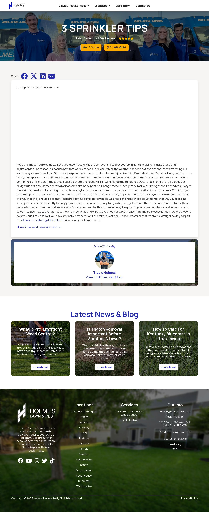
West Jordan (84, 486)
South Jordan (84, 470)
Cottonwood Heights (84, 411)
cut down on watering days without (41, 220)
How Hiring (175, 444)
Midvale (84, 438)
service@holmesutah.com (175, 411)
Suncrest (84, 481)
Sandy (84, 465)
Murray (84, 449)
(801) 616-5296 (116, 47)
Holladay (84, 427)
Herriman (84, 422)
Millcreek (83, 443)
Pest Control (129, 420)
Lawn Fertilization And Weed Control (129, 413)
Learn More (40, 367)
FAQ (175, 449)
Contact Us (143, 5)
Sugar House (84, 475)
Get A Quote (91, 47)
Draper (84, 417)
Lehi (84, 433)
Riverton (84, 454)
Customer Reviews (175, 438)
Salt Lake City (84, 459)
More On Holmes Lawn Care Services (39, 227)
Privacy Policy (189, 498)
